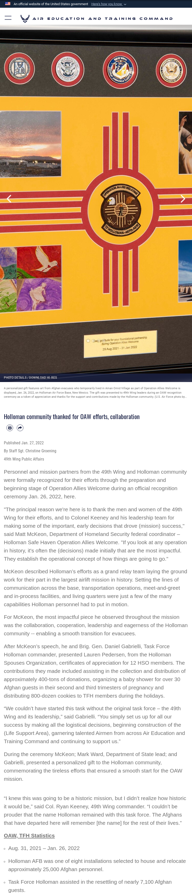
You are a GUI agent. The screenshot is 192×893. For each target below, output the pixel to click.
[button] (109, 4)
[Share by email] (20, 427)
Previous (9, 199)
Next (182, 199)
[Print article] (9, 427)
